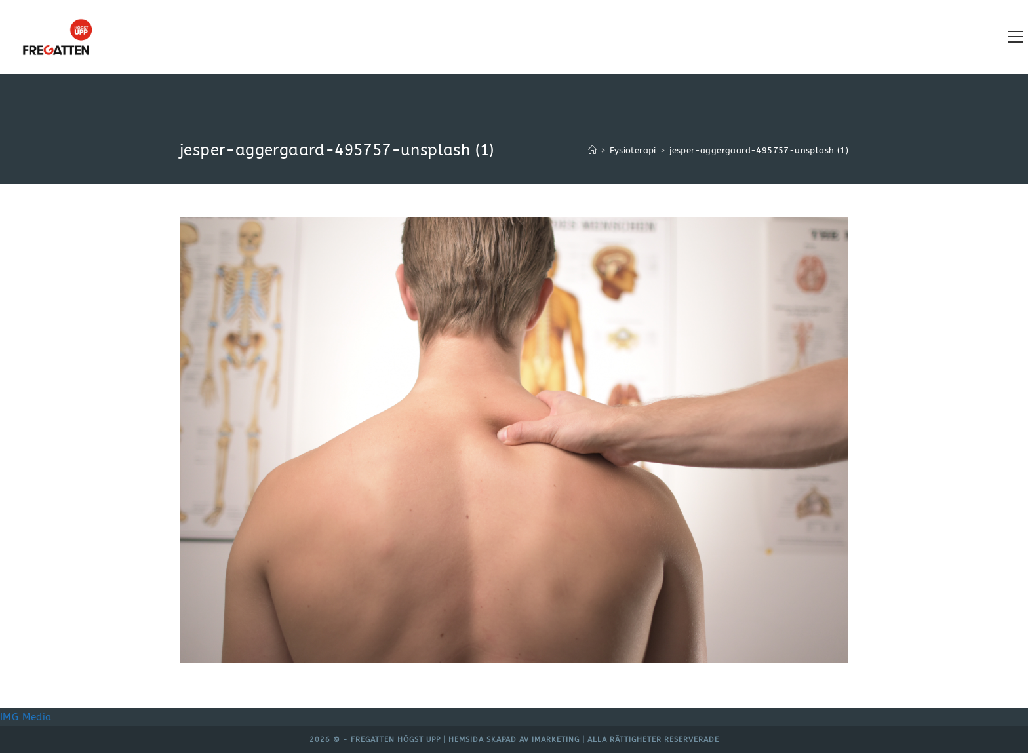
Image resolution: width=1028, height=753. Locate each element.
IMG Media (26, 717)
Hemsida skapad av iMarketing (514, 739)
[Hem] (592, 150)
